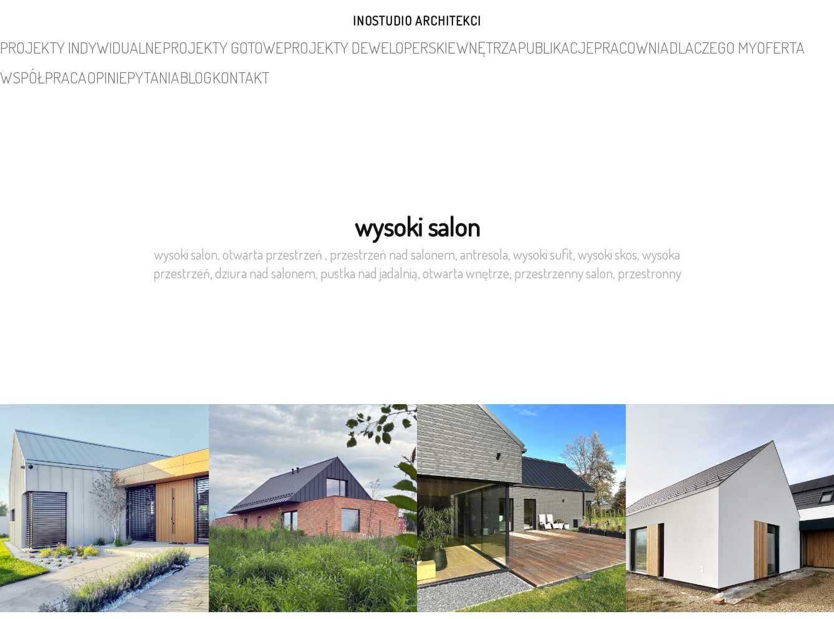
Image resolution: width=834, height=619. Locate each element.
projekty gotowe (172, 45)
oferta (567, 45)
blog (746, 45)
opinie (667, 45)
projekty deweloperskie (268, 45)
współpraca (618, 45)
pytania (708, 45)
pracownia (456, 45)
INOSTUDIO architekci (417, 20)
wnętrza (347, 45)
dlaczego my (515, 45)
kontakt (786, 45)
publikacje (400, 45)
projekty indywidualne (78, 45)
